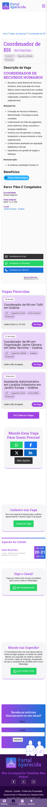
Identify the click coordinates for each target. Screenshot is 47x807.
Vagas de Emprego (18, 33)
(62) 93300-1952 (23, 671)
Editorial (8, 791)
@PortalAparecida (23, 588)
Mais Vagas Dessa (23, 50)
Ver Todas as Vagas (23, 415)
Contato (17, 791)
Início (5, 33)
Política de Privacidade (32, 791)
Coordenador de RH (36, 33)
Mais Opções (23, 460)
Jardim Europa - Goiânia (14, 209)
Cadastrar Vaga (23, 523)
